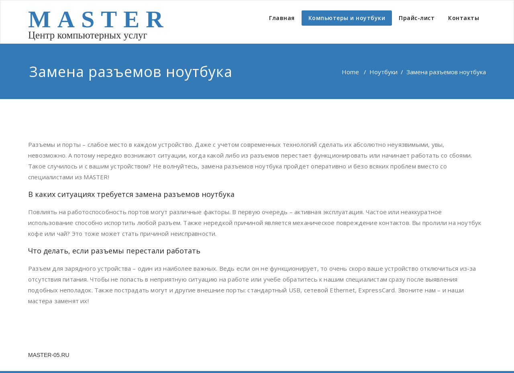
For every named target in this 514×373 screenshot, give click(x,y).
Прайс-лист (416, 18)
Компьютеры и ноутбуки (347, 18)
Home (350, 72)
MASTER (99, 19)
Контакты (463, 18)
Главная (282, 18)
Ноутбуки (383, 72)
